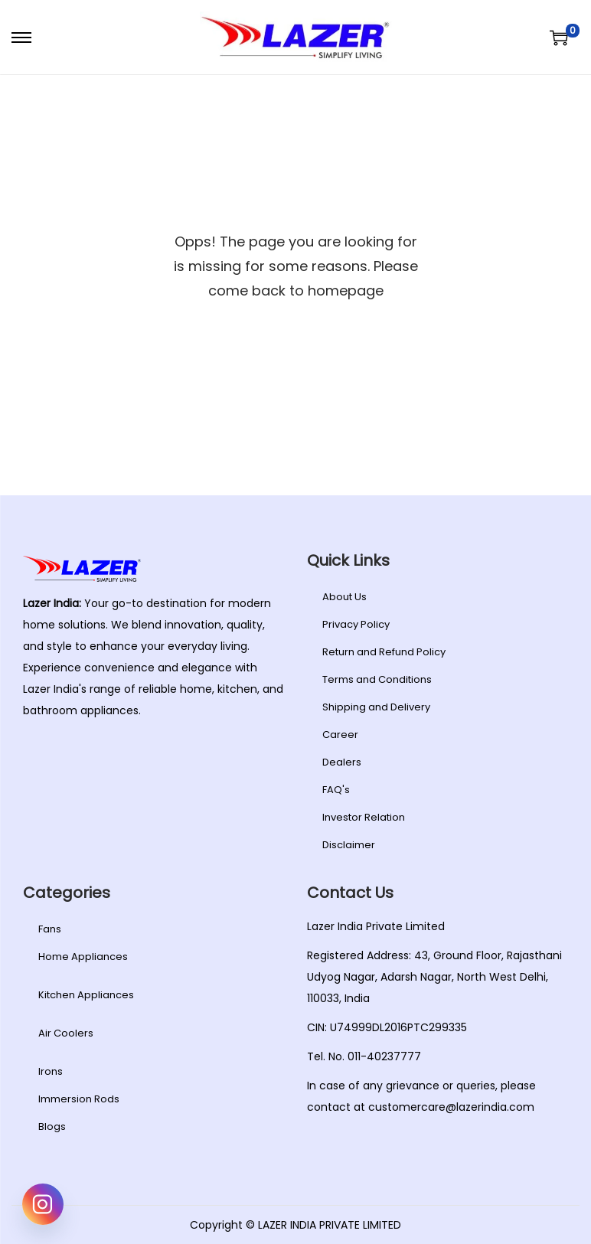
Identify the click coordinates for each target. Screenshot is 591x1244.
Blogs (52, 1126)
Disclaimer (348, 844)
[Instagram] (43, 1204)
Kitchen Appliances (86, 995)
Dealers (341, 762)
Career (340, 734)
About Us (344, 596)
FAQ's (336, 789)
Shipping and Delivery (376, 707)
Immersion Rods (78, 1099)
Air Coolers (65, 1033)
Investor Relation (363, 817)
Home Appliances (83, 956)
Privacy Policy (356, 624)
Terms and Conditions (377, 679)
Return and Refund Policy (384, 652)
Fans (49, 929)
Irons (50, 1071)
